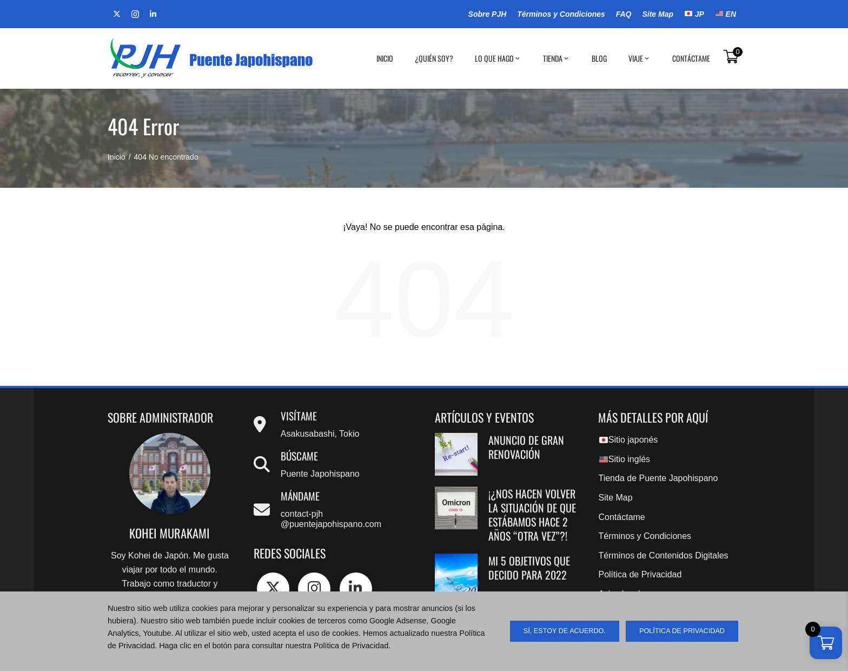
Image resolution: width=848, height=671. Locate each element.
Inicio (384, 58)
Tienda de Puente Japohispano (658, 478)
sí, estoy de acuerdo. (565, 631)
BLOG (599, 58)
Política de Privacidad (639, 574)
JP (694, 14)
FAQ (624, 14)
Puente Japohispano (320, 473)
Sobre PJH (487, 14)
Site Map (657, 14)
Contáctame (691, 58)
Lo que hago (498, 58)
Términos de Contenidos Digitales (663, 555)
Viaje (639, 58)
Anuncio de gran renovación (526, 447)
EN (726, 14)
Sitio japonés (628, 439)
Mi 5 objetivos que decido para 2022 (529, 567)
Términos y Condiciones (561, 14)
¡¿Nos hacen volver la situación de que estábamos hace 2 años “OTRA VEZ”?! (532, 514)
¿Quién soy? (434, 58)
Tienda (556, 58)
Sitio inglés (624, 459)
